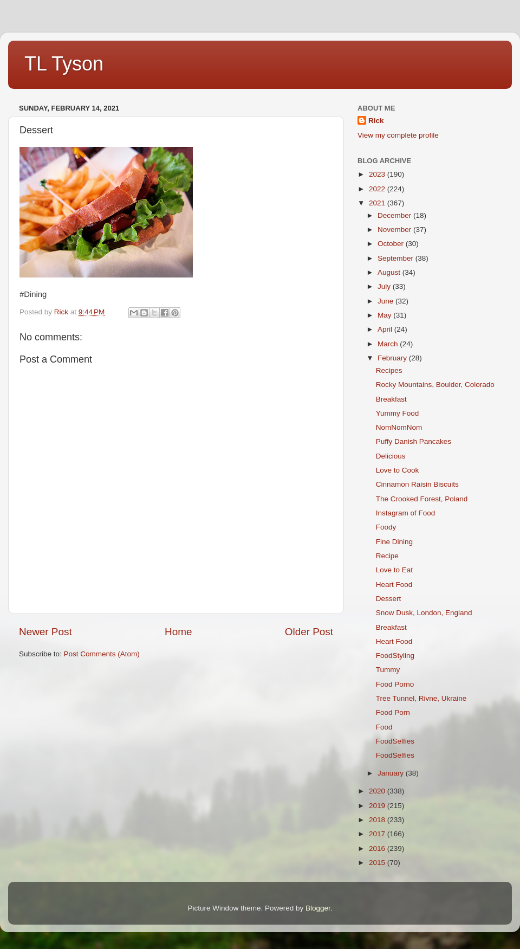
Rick (376, 121)
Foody (386, 527)
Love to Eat (394, 570)
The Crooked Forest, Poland (422, 499)
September (396, 258)
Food (384, 727)
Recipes (389, 370)
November (395, 229)
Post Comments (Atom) (102, 654)
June (386, 301)
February (393, 358)
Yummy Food (397, 413)
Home (178, 631)
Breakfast (391, 399)
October (392, 244)
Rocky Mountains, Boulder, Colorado (435, 384)
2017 (378, 834)
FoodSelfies (395, 741)
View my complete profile (398, 135)
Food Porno (395, 684)
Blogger (318, 908)
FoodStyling (395, 655)
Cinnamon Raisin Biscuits (417, 484)
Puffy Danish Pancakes (413, 441)
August (390, 272)
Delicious (391, 456)
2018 (378, 820)
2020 (378, 791)
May (385, 315)
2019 (378, 806)
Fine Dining (394, 542)
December (395, 215)
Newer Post (45, 631)
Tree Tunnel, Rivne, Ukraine (421, 698)
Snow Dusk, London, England (424, 613)
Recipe (387, 556)
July (385, 286)
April (386, 329)
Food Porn (393, 712)
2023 (378, 174)
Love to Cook (397, 470)
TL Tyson (63, 64)
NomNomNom (399, 427)
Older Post (309, 631)
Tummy (388, 670)
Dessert (388, 599)
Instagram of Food (405, 513)
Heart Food (394, 584)
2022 (378, 189)
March (389, 344)
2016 (378, 848)
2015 (378, 862)
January (392, 773)
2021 (378, 203)
